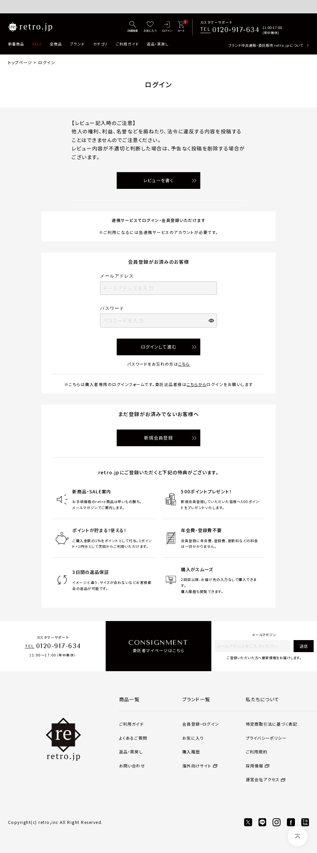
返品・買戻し (158, 43)
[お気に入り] (149, 27)
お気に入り (193, 738)
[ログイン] (167, 27)
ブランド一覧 (196, 699)
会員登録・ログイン (200, 724)
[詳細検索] (132, 27)
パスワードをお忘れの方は (158, 364)
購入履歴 (191, 751)
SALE (37, 43)
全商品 (56, 43)
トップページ (20, 62)
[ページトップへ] (298, 836)
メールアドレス (119, 275)
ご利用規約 (257, 751)
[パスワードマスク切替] (212, 320)
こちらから (196, 384)
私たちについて (263, 699)
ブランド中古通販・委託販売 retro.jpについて (265, 45)
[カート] (181, 27)
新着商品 (16, 43)
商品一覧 (129, 699)
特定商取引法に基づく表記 (271, 724)
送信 (304, 646)
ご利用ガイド (127, 43)
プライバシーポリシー (266, 738)
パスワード (114, 308)
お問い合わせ (132, 765)
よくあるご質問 (133, 738)
